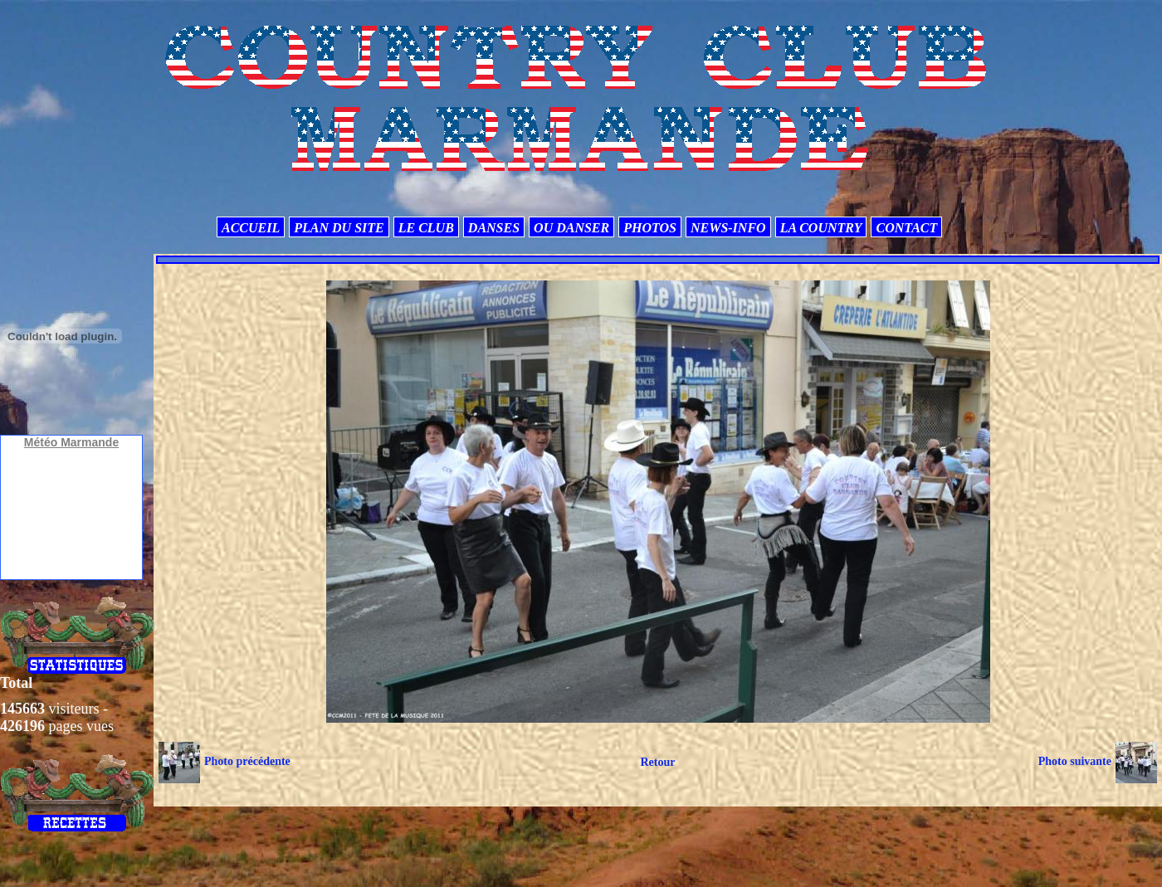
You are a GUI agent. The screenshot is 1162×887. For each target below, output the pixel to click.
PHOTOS (649, 228)
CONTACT (906, 228)
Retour (657, 762)
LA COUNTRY (821, 228)
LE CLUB (426, 228)
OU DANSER (571, 228)
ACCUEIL (251, 228)
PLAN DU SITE (338, 228)
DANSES (494, 228)
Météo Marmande (71, 442)
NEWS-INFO (728, 228)
